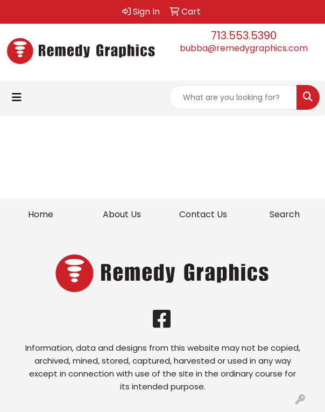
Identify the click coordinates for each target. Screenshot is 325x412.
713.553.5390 (244, 35)
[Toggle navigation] (16, 97)
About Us (122, 214)
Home (40, 214)
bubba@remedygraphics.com (244, 48)
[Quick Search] (233, 97)
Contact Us (203, 214)
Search (285, 214)
